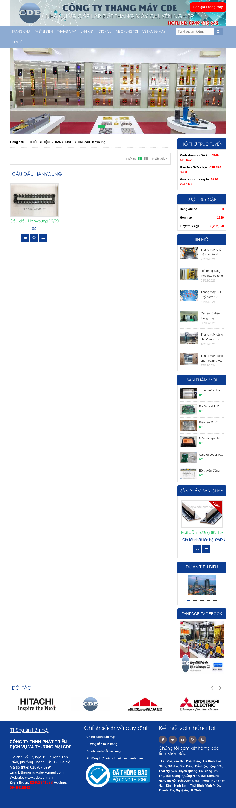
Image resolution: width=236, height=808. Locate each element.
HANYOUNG (63, 142)
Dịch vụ (105, 31)
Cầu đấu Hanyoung (92, 142)
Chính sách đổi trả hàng (103, 751)
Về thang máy (153, 31)
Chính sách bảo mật (100, 737)
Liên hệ (17, 42)
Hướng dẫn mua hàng (101, 744)
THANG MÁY (66, 31)
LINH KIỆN (87, 31)
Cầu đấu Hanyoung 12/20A (34, 221)
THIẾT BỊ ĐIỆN (44, 31)
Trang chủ (21, 31)
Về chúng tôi (127, 31)
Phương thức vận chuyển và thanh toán (114, 758)
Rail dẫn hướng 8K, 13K (202, 533)
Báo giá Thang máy (208, 7)
